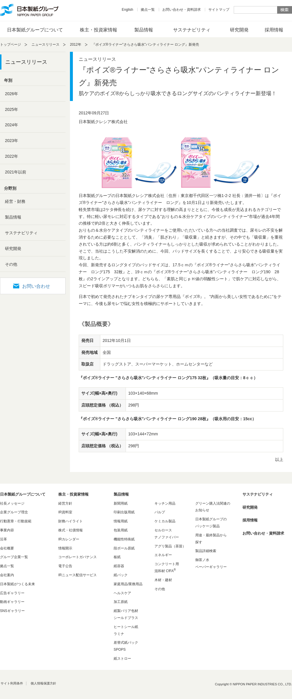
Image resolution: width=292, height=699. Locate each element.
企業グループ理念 (14, 512)
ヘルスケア (122, 593)
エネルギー (163, 555)
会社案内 (7, 575)
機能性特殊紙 (124, 539)
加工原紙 (121, 602)
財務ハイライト (70, 521)
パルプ (159, 512)
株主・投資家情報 (98, 29)
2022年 (11, 156)
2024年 (11, 125)
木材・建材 (163, 580)
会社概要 (7, 548)
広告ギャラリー (12, 593)
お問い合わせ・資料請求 (181, 10)
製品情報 (143, 29)
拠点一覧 (148, 10)
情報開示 (65, 548)
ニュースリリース (45, 44)
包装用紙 (121, 530)
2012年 (75, 44)
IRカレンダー (68, 539)
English (127, 10)
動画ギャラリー (12, 602)
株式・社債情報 (70, 530)
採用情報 (274, 29)
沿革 (3, 539)
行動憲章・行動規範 (15, 521)
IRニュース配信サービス (77, 575)
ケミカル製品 (164, 521)
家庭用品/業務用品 (128, 584)
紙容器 (119, 566)
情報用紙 (121, 521)
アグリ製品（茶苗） (170, 546)
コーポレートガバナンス (77, 557)
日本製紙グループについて (35, 29)
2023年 (11, 140)
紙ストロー (122, 659)
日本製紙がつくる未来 (17, 584)
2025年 (11, 109)
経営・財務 (15, 201)
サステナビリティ (191, 29)
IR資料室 (65, 512)
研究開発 (239, 29)
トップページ (10, 44)
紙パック (121, 575)
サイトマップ (218, 10)
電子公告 (65, 566)
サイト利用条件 (12, 683)
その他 (11, 264)
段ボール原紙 (124, 548)
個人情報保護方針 (43, 683)
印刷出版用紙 (124, 512)
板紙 (117, 557)
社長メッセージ (12, 503)
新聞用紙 (121, 503)
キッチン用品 (164, 503)
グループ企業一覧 (14, 557)
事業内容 (7, 530)
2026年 (11, 93)
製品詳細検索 (205, 551)
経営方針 (65, 503)
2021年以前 (15, 172)
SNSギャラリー (12, 611)
